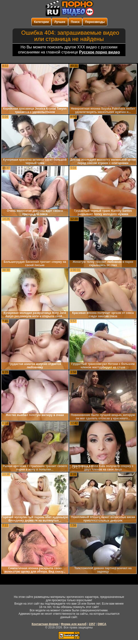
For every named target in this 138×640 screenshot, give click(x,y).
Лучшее (59, 22)
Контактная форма (45, 624)
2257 (92, 624)
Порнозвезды (95, 22)
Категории (41, 22)
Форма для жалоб (74, 624)
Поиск (75, 22)
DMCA (102, 624)
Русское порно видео (99, 52)
